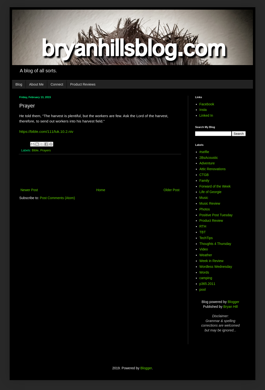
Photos (204, 209)
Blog (18, 84)
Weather (205, 255)
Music (203, 198)
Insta (203, 110)
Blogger (233, 302)
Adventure (207, 163)
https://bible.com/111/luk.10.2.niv (46, 131)
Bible (35, 150)
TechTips (206, 238)
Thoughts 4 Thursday (215, 244)
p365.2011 (207, 284)
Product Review (211, 220)
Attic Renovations (212, 169)
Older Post (171, 190)
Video (203, 249)
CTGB (204, 175)
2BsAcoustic (208, 158)
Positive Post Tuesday (216, 215)
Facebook (206, 104)
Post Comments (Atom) (57, 198)
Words (204, 272)
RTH (202, 226)
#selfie (204, 152)
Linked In (206, 115)
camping (205, 278)
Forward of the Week (215, 186)
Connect (57, 84)
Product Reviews (82, 84)
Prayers (45, 150)
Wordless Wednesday (215, 267)
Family (204, 180)
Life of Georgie (210, 192)
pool (202, 289)
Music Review (209, 203)
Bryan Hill (230, 307)
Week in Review (211, 261)
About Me (36, 84)
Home (100, 190)
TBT (202, 232)
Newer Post (29, 190)
